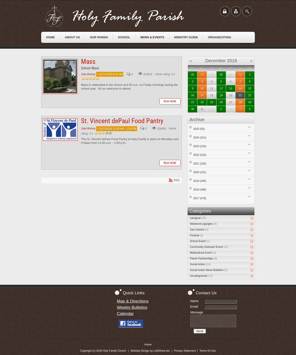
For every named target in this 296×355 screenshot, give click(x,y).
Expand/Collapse (249, 127)
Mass (60, 76)
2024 (199, 137)
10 (202, 88)
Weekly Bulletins (132, 307)
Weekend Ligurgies (203, 223)
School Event (200, 241)
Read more (170, 101)
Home (148, 344)
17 (202, 95)
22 (249, 95)
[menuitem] (50, 37)
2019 (199, 181)
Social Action (200, 264)
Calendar (125, 313)
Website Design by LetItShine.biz (150, 350)
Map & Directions (132, 301)
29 (249, 102)
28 (221, 74)
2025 (199, 128)
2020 (199, 172)
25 (192, 74)
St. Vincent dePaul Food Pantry (60, 129)
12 (221, 88)
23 (192, 102)
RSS (251, 218)
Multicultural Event (203, 252)
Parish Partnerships (203, 258)
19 (221, 95)
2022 (199, 154)
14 (240, 88)
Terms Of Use (207, 350)
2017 (199, 198)
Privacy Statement (185, 350)
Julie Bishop (88, 74)
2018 (199, 189)
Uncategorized (201, 275)
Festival (196, 235)
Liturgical (198, 218)
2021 (199, 163)
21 (240, 95)
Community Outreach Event (209, 247)
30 (240, 74)
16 (192, 95)
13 (230, 88)
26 (202, 74)
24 (202, 102)
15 (249, 88)
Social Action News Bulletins (208, 270)
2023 (199, 146)
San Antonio (199, 229)
